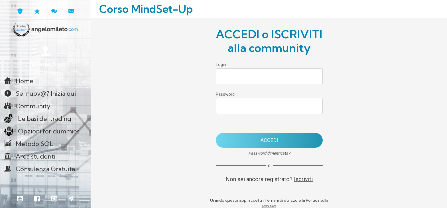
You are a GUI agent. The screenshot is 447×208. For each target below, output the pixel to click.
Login (221, 64)
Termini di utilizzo (281, 200)
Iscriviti (303, 179)
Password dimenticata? (269, 153)
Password (225, 94)
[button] (45, 57)
